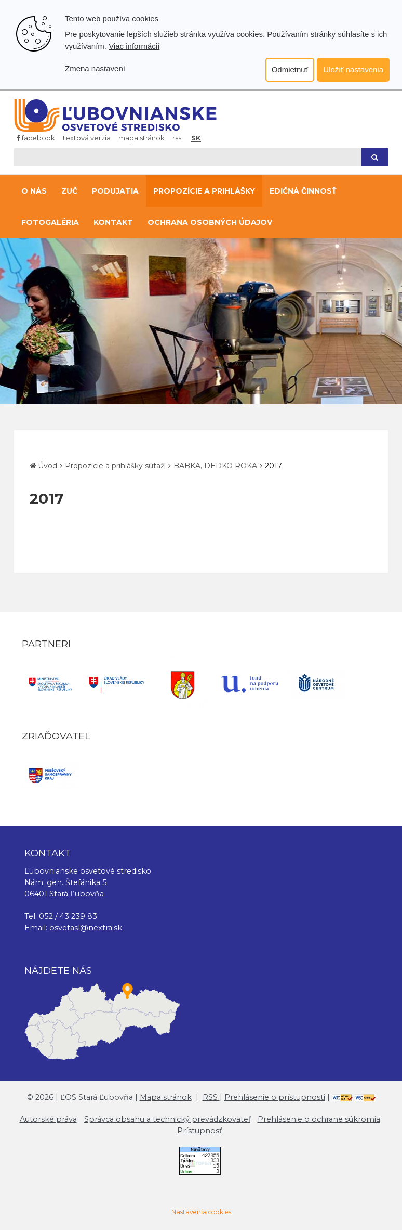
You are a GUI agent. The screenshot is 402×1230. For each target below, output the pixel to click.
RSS (176, 138)
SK (196, 138)
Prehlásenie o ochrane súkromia (319, 1119)
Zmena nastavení (95, 68)
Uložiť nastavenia (353, 69)
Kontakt (113, 222)
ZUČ (69, 191)
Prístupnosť (199, 1130)
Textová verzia (87, 138)
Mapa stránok (141, 138)
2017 (273, 465)
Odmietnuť (290, 69)
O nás (34, 191)
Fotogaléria (50, 222)
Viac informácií (134, 46)
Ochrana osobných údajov (210, 222)
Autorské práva (48, 1119)
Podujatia (115, 191)
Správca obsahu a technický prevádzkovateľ (167, 1119)
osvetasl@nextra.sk (85, 927)
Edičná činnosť (303, 191)
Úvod (47, 465)
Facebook (36, 138)
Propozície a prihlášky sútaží (115, 465)
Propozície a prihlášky (204, 191)
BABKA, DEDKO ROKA (215, 465)
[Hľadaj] (187, 157)
